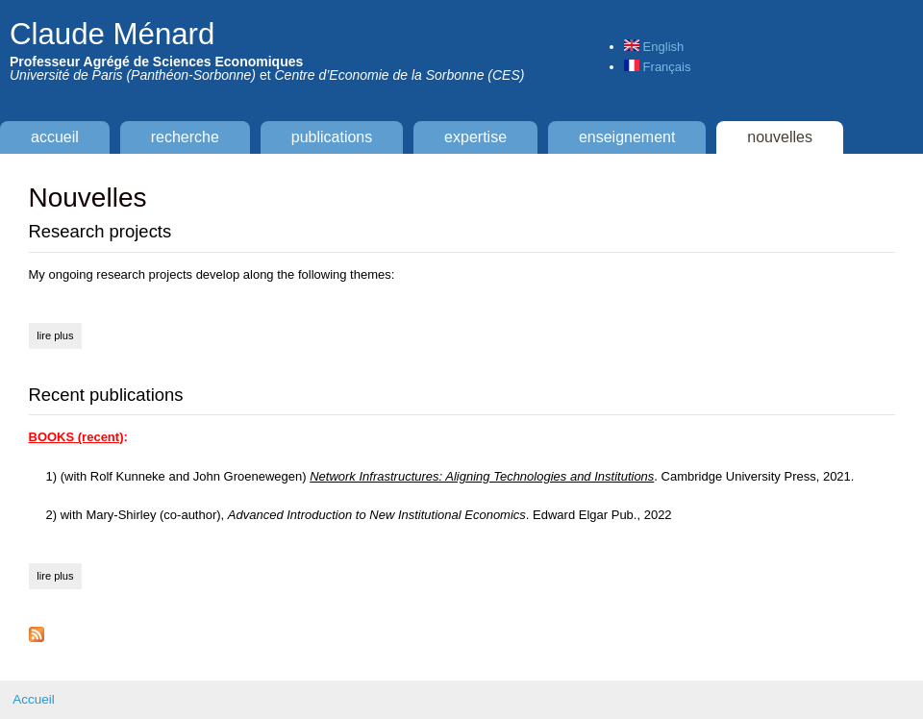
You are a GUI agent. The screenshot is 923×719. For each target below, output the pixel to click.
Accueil (55, 137)
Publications (332, 137)
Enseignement (627, 137)
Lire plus (59, 333)
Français (657, 67)
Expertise (475, 137)
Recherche (185, 137)
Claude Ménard (112, 34)
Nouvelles (779, 137)
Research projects (100, 231)
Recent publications (106, 394)
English (654, 46)
